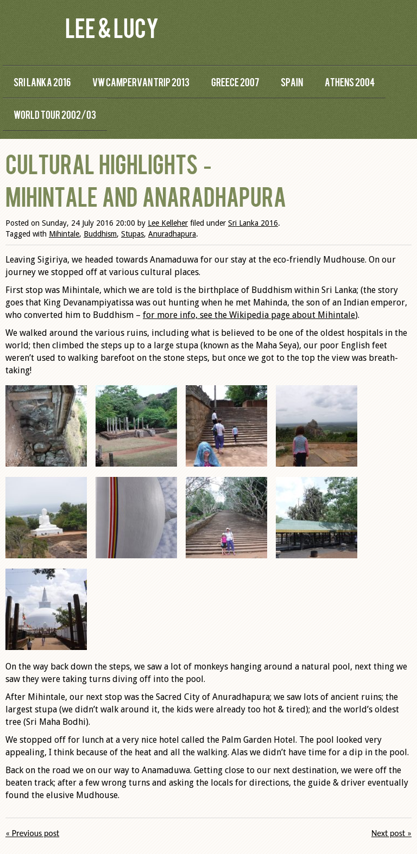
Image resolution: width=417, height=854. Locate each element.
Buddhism (100, 234)
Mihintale (64, 234)
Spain (292, 81)
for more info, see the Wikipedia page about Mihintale (249, 315)
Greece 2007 (235, 81)
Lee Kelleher (168, 223)
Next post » (391, 833)
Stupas (132, 234)
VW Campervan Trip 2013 (140, 81)
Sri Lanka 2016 (42, 81)
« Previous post (32, 833)
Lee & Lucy (112, 26)
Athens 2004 (350, 81)
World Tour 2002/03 (55, 114)
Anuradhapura (172, 234)
